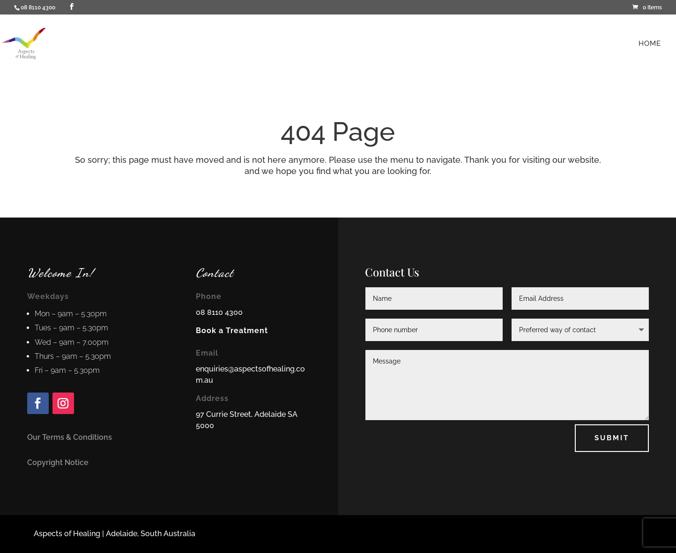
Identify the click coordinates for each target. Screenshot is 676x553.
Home (650, 44)
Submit (611, 438)
